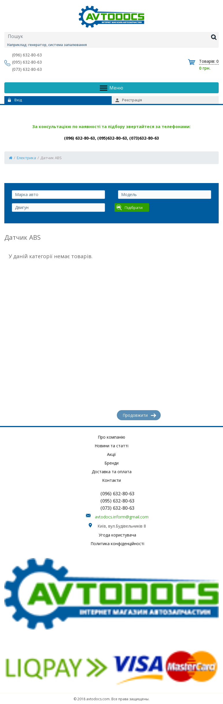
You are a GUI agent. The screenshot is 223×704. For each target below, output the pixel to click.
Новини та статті (111, 445)
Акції (111, 454)
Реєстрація (128, 99)
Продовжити (139, 415)
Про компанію (111, 437)
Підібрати (129, 207)
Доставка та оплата (112, 471)
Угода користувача (117, 535)
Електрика (26, 157)
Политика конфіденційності (117, 543)
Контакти (111, 480)
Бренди (111, 463)
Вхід (15, 99)
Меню (111, 88)
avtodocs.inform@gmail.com (122, 517)
